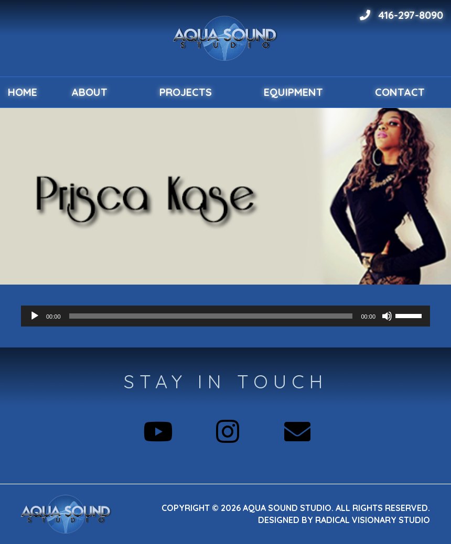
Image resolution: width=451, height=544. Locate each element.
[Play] (34, 316)
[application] (225, 316)
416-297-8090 (401, 14)
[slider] (211, 316)
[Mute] (387, 316)
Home (22, 92)
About (89, 92)
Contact (400, 92)
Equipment (293, 92)
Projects (185, 92)
